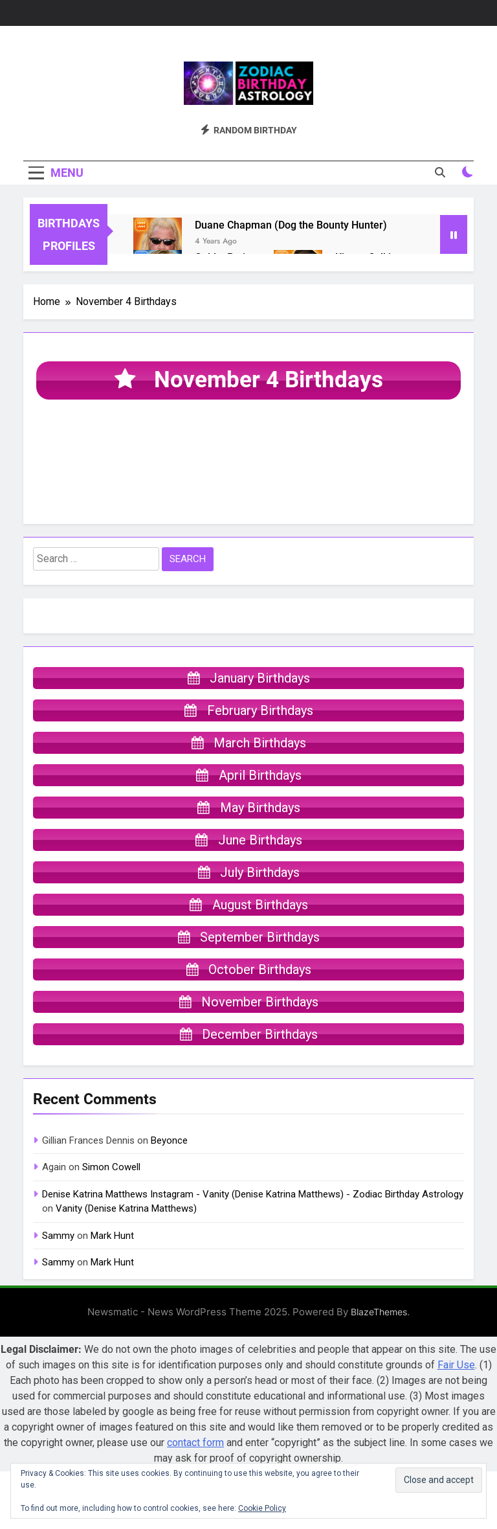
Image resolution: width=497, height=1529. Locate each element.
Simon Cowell (111, 1167)
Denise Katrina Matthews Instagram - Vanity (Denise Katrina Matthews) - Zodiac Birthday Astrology (252, 1194)
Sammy (58, 1235)
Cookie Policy (262, 1508)
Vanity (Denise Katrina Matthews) (126, 1208)
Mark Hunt (112, 1235)
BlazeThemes (379, 1311)
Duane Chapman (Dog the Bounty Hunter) (291, 225)
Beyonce (169, 1140)
